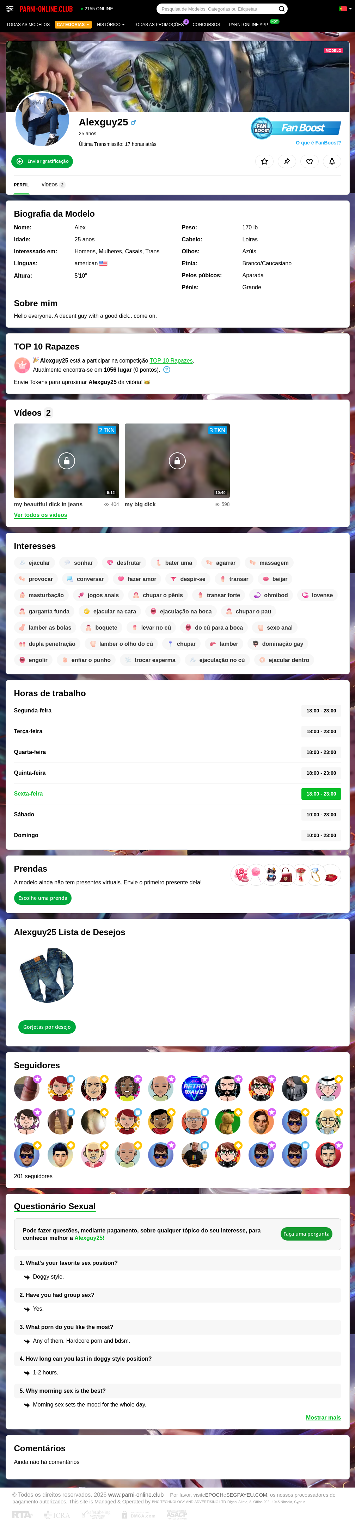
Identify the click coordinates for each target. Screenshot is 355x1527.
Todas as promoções (160, 24)
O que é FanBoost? (318, 143)
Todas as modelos (28, 24)
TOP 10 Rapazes (171, 361)
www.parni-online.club (136, 1494)
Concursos (206, 24)
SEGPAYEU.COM (246, 1495)
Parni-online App (250, 24)
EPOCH (214, 1495)
